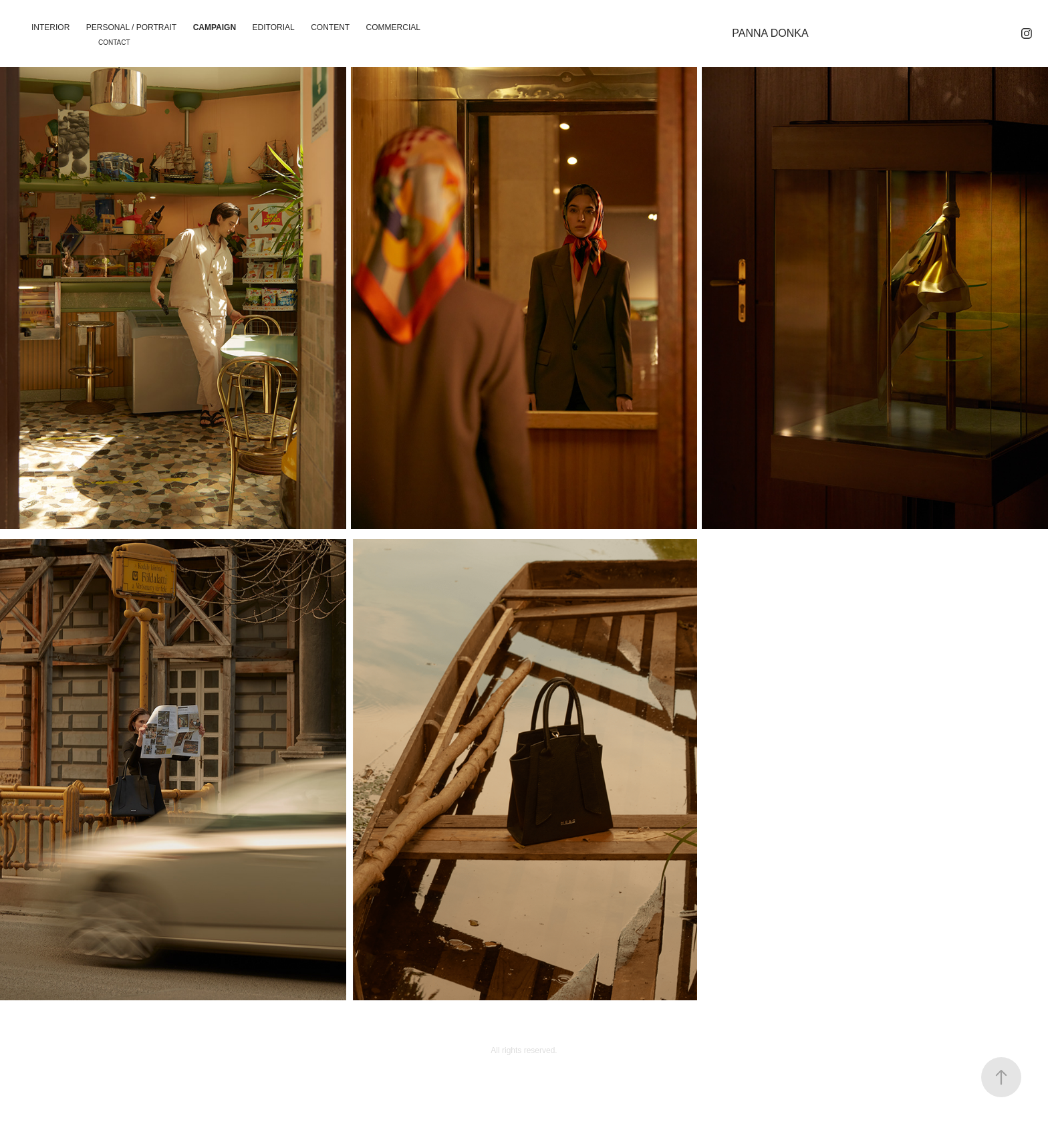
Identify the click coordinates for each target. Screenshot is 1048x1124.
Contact (114, 42)
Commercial (393, 27)
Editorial (274, 27)
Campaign (214, 27)
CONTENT (330, 27)
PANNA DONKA (770, 33)
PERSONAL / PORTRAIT (131, 27)
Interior (50, 27)
